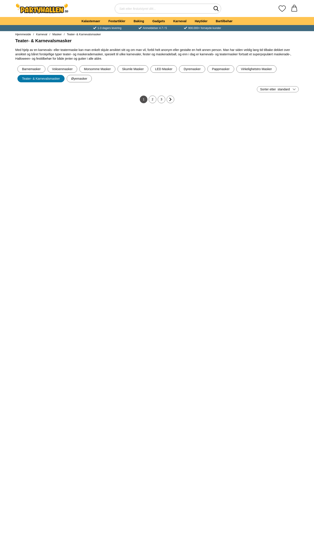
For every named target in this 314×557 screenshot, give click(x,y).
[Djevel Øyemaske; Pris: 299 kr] (86, 416)
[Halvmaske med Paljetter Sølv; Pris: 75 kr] (228, 486)
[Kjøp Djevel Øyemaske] (85, 446)
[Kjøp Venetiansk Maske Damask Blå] (85, 517)
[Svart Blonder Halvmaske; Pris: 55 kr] (276, 203)
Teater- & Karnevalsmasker (84, 34)
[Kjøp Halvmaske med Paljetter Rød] (275, 446)
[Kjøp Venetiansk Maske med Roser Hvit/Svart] (85, 305)
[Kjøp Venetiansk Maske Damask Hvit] (133, 446)
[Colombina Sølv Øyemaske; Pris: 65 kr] (133, 132)
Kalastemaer (91, 21)
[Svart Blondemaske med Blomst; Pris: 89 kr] (38, 416)
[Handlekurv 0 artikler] (294, 8)
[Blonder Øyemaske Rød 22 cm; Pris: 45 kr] (181, 416)
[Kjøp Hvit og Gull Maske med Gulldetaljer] (38, 163)
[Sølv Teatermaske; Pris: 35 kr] (276, 132)
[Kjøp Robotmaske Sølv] (85, 234)
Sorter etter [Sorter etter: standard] (275, 89)
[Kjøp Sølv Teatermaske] (275, 163)
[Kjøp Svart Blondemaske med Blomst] (38, 446)
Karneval (179, 21)
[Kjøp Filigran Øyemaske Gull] (275, 376)
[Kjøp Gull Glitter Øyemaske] (275, 517)
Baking (139, 21)
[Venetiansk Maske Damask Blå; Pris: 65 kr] (86, 486)
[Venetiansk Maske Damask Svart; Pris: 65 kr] (86, 132)
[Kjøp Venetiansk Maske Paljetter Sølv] (85, 376)
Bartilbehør (224, 21)
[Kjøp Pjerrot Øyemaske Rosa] (275, 305)
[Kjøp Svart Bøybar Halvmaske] (133, 517)
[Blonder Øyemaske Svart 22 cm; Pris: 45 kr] (133, 203)
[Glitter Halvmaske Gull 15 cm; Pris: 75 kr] (38, 274)
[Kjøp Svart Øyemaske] (228, 234)
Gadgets (158, 21)
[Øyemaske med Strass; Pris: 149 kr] (38, 486)
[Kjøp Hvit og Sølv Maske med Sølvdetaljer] (180, 163)
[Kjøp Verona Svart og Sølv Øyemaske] (38, 234)
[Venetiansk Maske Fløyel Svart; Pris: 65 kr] (181, 203)
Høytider (201, 21)
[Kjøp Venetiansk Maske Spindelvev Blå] (180, 376)
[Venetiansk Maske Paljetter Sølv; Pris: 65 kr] (86, 345)
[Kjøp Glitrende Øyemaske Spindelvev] (180, 305)
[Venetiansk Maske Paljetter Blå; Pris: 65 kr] (38, 345)
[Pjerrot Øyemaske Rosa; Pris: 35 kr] (276, 274)
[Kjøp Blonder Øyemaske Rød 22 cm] (180, 446)
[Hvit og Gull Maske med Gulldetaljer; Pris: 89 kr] (38, 132)
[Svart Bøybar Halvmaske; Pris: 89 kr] (133, 486)
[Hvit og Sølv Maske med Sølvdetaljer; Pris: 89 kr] (181, 132)
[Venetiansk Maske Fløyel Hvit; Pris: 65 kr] (228, 274)
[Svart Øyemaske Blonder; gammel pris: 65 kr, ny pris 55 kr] (228, 132)
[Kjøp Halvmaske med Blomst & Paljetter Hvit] (180, 517)
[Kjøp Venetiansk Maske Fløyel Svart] (180, 234)
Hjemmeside (23, 34)
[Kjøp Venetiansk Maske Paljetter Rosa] (133, 376)
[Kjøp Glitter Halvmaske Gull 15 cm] (38, 305)
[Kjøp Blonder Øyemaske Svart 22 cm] (133, 234)
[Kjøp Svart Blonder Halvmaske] (275, 234)
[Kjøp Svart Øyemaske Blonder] (228, 163)
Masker (56, 34)
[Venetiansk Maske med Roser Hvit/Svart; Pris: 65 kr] (86, 274)
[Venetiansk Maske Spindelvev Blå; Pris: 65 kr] (181, 345)
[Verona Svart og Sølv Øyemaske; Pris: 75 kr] (38, 203)
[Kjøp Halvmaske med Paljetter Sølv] (228, 517)
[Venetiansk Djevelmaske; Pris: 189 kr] (228, 345)
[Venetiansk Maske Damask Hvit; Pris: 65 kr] (133, 416)
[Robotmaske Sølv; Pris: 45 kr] (86, 203)
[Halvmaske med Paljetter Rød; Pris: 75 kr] (276, 416)
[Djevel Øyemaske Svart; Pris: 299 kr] (228, 416)
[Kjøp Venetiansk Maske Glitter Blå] (133, 305)
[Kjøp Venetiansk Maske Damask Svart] (85, 163)
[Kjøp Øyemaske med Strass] (38, 517)
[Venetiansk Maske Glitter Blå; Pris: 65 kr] (133, 274)
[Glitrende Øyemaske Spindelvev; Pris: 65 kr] (181, 274)
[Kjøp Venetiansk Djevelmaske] (228, 376)
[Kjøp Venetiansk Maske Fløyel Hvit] (228, 305)
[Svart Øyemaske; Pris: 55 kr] (228, 203)
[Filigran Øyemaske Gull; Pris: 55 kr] (276, 345)
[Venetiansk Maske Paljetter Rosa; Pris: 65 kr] (133, 345)
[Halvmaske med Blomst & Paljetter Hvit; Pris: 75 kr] (181, 486)
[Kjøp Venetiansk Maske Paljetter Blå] (38, 376)
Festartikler (116, 21)
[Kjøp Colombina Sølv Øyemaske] (133, 163)
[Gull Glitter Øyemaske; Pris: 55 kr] (276, 486)
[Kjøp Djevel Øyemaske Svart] (228, 446)
